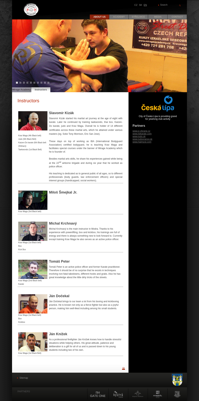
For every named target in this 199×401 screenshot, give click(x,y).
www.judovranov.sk (142, 139)
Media (158, 17)
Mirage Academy (21, 89)
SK (140, 5)
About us (99, 17)
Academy (119, 17)
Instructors (41, 89)
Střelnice (138, 17)
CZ (135, 5)
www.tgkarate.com (142, 133)
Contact (177, 17)
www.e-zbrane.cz (141, 131)
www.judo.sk (139, 136)
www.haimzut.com (142, 142)
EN (145, 5)
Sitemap (23, 378)
